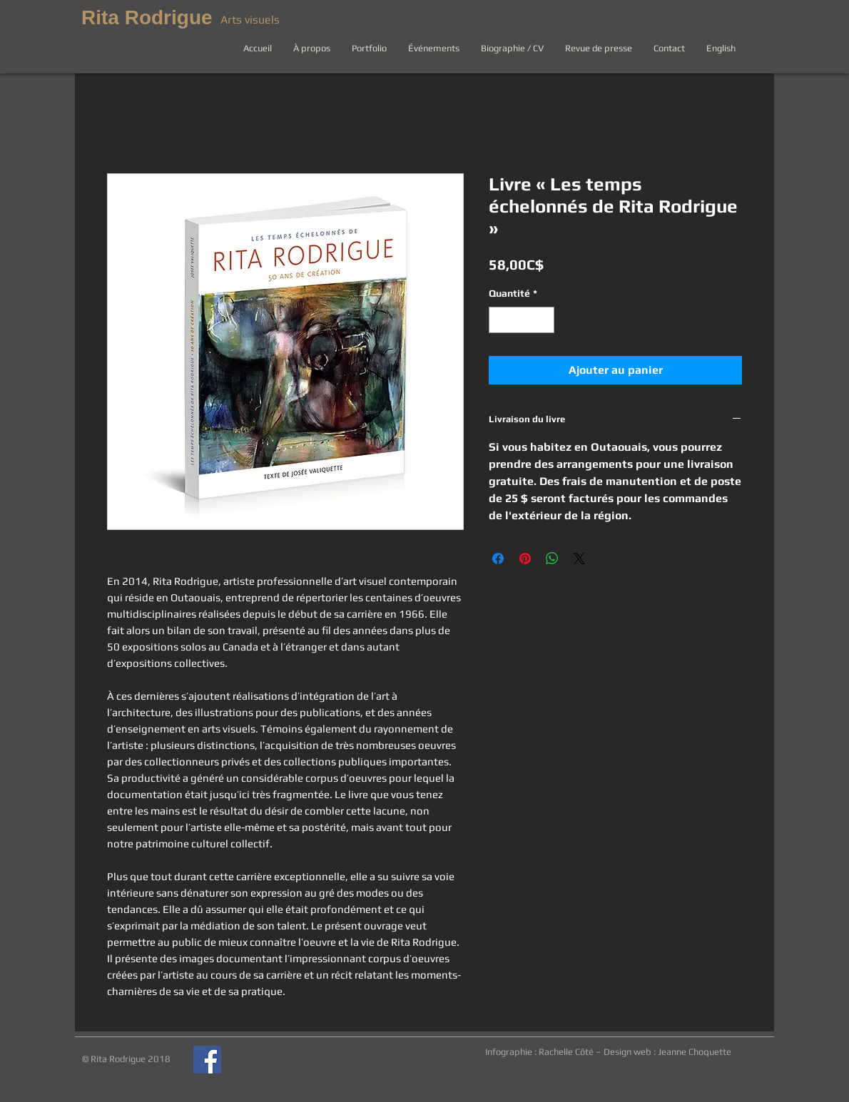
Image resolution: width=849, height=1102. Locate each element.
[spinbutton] (521, 319)
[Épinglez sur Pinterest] (525, 558)
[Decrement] (500, 319)
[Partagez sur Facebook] (498, 558)
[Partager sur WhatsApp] (552, 558)
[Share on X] (579, 558)
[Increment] (543, 319)
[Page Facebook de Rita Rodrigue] (207, 1059)
